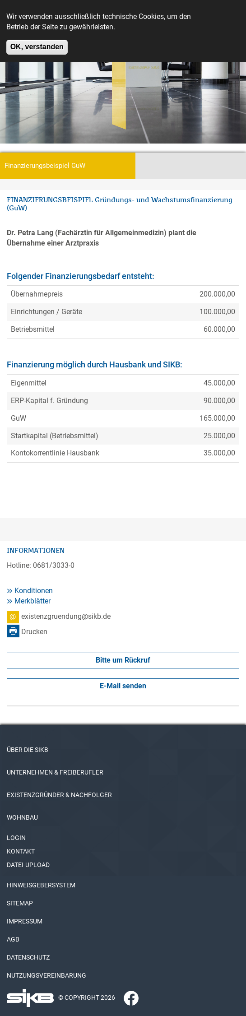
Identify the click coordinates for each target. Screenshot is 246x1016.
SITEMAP (20, 903)
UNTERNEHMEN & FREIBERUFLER (55, 772)
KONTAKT (21, 851)
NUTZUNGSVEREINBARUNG (46, 975)
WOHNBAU (22, 817)
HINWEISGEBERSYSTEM (41, 885)
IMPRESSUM (24, 921)
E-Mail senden (123, 686)
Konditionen (33, 590)
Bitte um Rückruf (123, 660)
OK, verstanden (37, 41)
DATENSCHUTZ (28, 957)
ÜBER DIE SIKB (27, 749)
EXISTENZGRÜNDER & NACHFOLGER (59, 794)
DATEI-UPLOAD (28, 864)
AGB (13, 939)
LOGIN (16, 837)
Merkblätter (32, 601)
